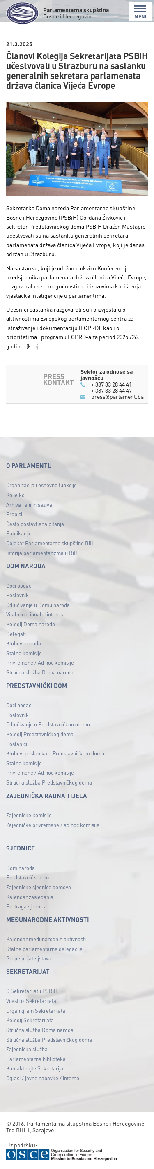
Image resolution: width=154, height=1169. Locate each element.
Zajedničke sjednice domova (38, 886)
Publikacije (19, 533)
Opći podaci (19, 585)
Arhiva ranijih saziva (29, 504)
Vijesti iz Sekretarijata (31, 1000)
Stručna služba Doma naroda (40, 672)
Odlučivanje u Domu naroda (38, 604)
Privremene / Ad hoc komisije (40, 662)
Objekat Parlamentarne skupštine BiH (50, 543)
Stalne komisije (24, 653)
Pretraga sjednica (26, 906)
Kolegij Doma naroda (30, 623)
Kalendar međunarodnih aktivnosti (46, 938)
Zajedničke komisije (29, 815)
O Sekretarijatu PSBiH (31, 990)
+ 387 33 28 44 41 (111, 384)
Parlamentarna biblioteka (36, 1058)
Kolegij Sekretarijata (30, 1019)
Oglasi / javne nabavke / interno (42, 1078)
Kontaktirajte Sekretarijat (35, 1068)
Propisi (14, 513)
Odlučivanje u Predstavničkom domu (48, 724)
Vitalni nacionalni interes (34, 614)
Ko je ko (15, 494)
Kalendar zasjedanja (29, 896)
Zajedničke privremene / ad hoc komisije (52, 824)
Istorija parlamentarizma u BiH (42, 552)
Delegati (16, 633)
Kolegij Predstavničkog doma (40, 734)
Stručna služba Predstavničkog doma (49, 782)
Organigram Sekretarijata (35, 1010)
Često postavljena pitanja (35, 523)
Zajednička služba (27, 1048)
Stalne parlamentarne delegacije (44, 948)
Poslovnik (17, 594)
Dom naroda (20, 867)
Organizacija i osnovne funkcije (41, 484)
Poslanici (16, 743)
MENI (140, 12)
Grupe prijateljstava (28, 958)
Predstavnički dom (27, 877)
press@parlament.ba (117, 396)
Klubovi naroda (23, 643)
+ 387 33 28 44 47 (111, 390)
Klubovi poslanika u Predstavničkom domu (55, 753)
